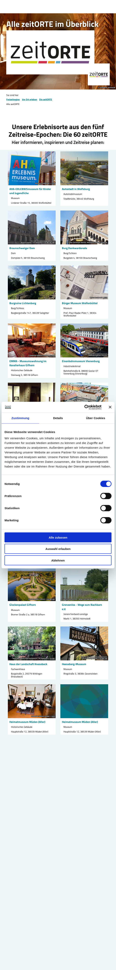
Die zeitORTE (45, 99)
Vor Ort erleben (29, 99)
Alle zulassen (58, 537)
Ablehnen (58, 560)
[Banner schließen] (110, 407)
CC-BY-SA (51, 599)
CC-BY (52, 355)
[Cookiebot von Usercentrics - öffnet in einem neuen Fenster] (84, 407)
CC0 (53, 183)
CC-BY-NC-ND (49, 242)
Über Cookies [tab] (95, 418)
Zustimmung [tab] (20, 418)
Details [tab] (58, 418)
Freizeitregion (13, 99)
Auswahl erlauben (58, 549)
